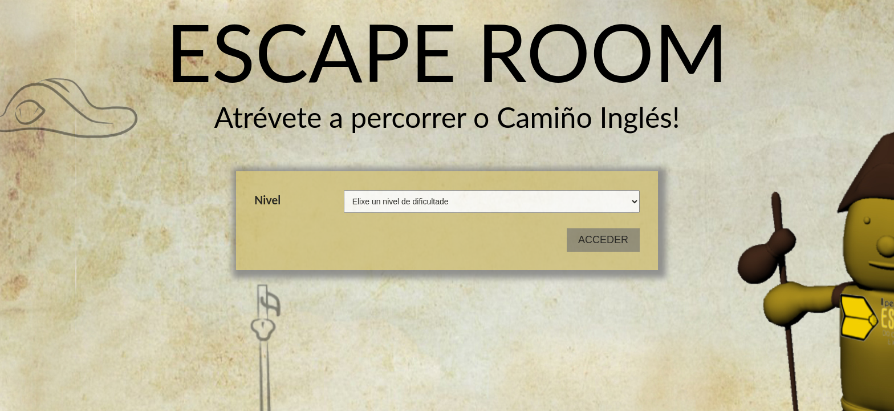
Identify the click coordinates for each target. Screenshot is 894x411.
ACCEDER (603, 239)
